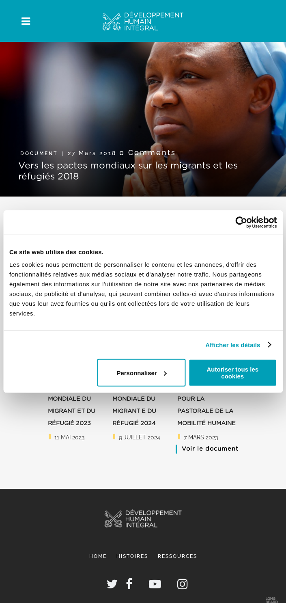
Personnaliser (141, 372)
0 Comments (147, 152)
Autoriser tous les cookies (233, 373)
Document (39, 153)
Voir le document (210, 449)
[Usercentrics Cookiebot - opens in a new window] (241, 222)
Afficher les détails (232, 344)
